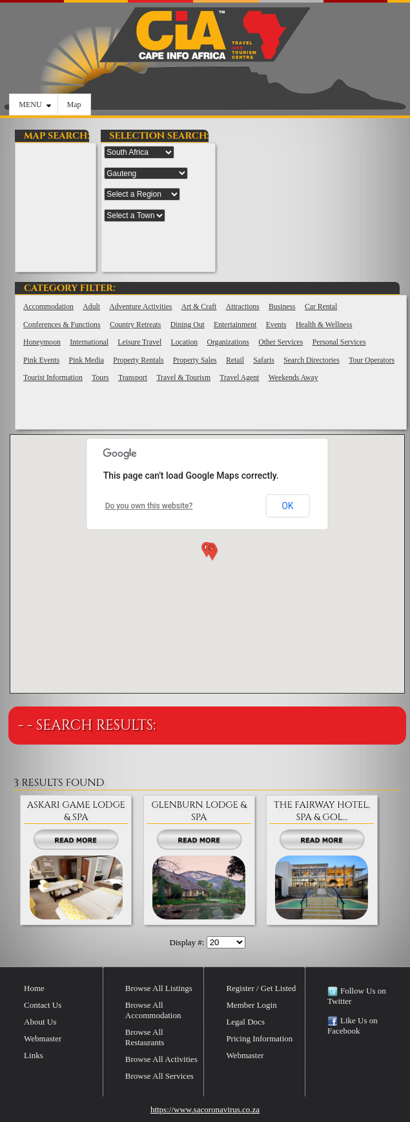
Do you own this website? (149, 505)
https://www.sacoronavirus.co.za (205, 1109)
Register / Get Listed (261, 988)
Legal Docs (245, 1022)
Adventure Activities (140, 307)
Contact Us (42, 1005)
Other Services (280, 342)
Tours (100, 378)
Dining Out (187, 325)
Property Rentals (138, 360)
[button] (209, 553)
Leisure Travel (139, 342)
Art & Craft (199, 307)
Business (282, 307)
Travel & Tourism (183, 378)
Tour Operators (372, 360)
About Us (40, 1022)
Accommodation (48, 307)
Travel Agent (239, 378)
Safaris (263, 360)
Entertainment (235, 325)
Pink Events (41, 360)
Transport (132, 378)
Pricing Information (259, 1038)
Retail (235, 360)
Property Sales (195, 360)
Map (74, 104)
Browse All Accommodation (153, 1010)
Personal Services (339, 342)
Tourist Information (53, 378)
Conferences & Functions (61, 325)
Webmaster (42, 1038)
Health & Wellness (324, 325)
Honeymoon (42, 342)
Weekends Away (293, 378)
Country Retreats (135, 325)
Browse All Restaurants (145, 1037)
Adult (91, 307)
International (89, 342)
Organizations (228, 342)
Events (276, 325)
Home (34, 988)
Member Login (251, 1005)
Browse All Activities (161, 1059)
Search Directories (311, 360)
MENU (34, 104)
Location (184, 342)
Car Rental (321, 307)
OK (287, 506)
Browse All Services (159, 1076)
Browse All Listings (158, 988)
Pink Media (86, 360)
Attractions (243, 307)
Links (33, 1055)
